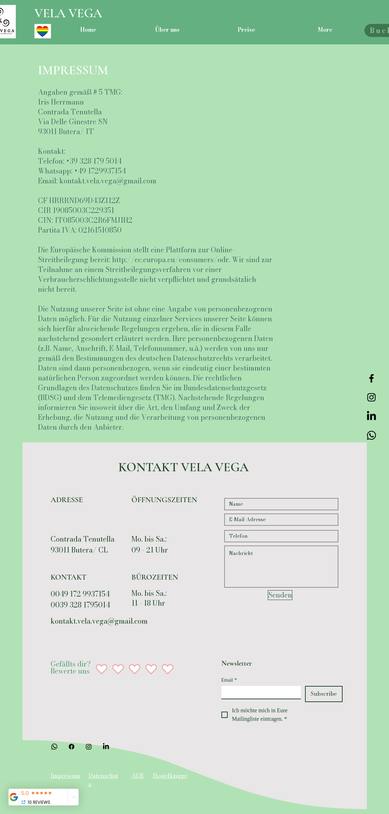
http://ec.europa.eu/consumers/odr (170, 259)
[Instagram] (371, 397)
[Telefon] (371, 435)
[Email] (259, 692)
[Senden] (280, 595)
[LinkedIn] (371, 416)
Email (229, 680)
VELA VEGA (68, 13)
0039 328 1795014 (80, 604)
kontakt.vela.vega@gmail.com (107, 180)
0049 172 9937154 (80, 593)
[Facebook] (371, 378)
